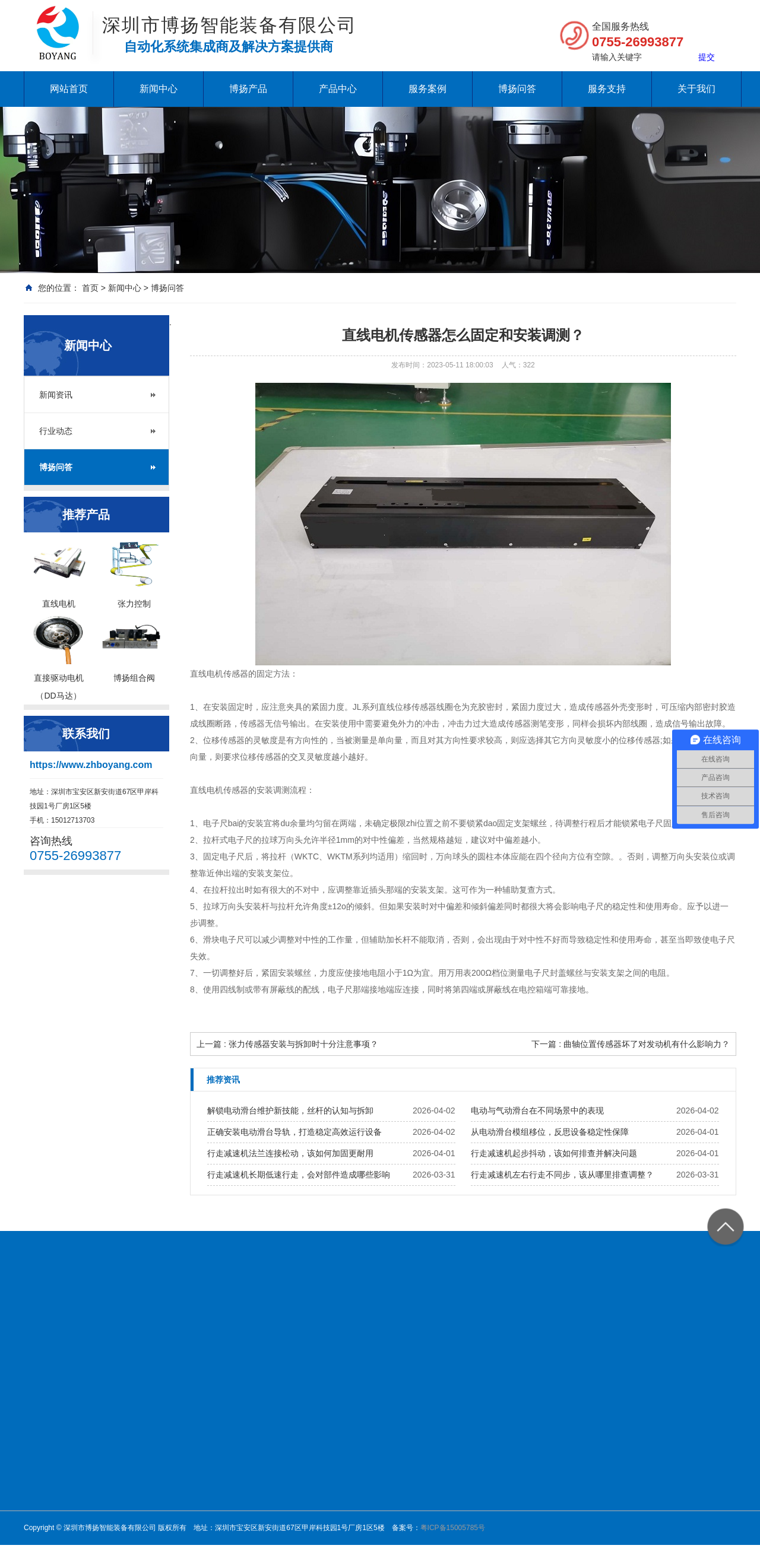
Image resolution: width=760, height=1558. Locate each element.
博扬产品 (248, 89)
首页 (90, 288)
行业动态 (55, 431)
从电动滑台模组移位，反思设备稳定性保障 (550, 1132)
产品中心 (338, 89)
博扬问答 (517, 89)
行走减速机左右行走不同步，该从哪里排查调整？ (562, 1174)
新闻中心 (159, 89)
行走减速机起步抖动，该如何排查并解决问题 (554, 1153)
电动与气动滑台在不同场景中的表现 (537, 1110)
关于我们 (696, 89)
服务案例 (427, 89)
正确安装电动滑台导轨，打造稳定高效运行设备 (294, 1132)
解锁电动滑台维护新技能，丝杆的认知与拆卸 (290, 1110)
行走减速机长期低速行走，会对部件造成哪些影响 (298, 1174)
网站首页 (69, 89)
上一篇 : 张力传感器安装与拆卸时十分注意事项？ (287, 1044)
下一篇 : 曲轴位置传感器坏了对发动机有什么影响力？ (630, 1044)
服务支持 (607, 89)
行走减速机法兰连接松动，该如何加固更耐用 (290, 1153)
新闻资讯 (55, 394)
